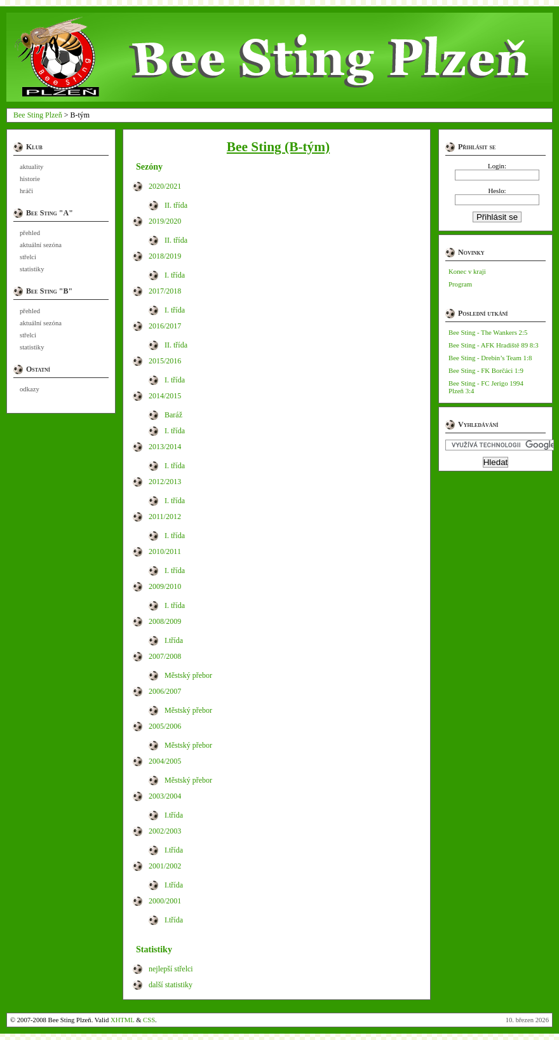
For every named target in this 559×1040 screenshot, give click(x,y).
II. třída (176, 205)
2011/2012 (165, 516)
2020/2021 (165, 186)
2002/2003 (165, 831)
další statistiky (170, 984)
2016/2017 (165, 325)
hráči (26, 190)
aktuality (31, 166)
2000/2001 (165, 900)
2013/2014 (165, 446)
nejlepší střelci (171, 968)
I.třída (174, 640)
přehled (30, 232)
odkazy (29, 389)
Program (460, 284)
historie (30, 178)
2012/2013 (165, 481)
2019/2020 (165, 221)
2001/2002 (165, 865)
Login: (497, 166)
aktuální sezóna (41, 244)
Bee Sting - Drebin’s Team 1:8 (490, 357)
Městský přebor (188, 675)
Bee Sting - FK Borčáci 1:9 (485, 370)
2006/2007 (165, 691)
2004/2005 (165, 761)
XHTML (123, 1019)
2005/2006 (165, 726)
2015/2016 (165, 360)
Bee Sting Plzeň (37, 115)
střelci (28, 256)
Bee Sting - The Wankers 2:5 (487, 332)
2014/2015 (165, 395)
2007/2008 (165, 656)
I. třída (175, 275)
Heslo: (497, 190)
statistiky (32, 269)
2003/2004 (165, 796)
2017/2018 (165, 291)
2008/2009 (165, 621)
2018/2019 (165, 256)
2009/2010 (165, 586)
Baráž (173, 414)
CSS (149, 1019)
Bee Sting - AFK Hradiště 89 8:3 (493, 345)
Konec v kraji (467, 271)
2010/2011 (165, 551)
